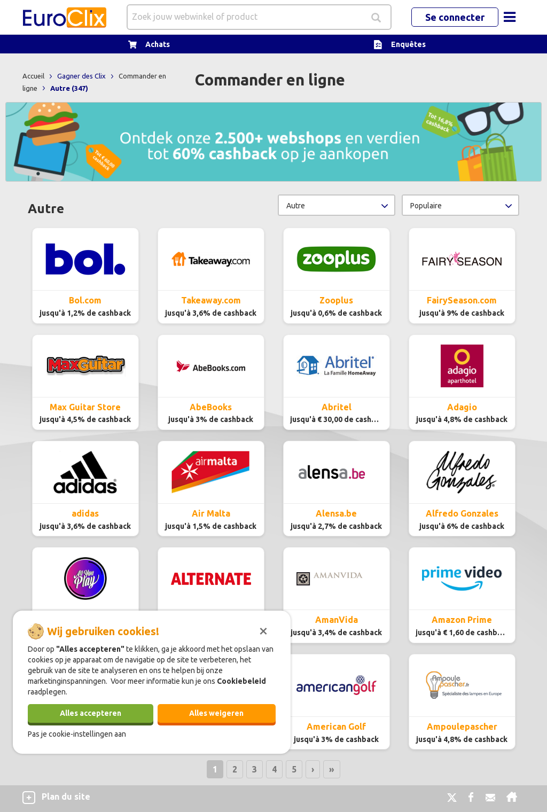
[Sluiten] (263, 629)
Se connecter (455, 17)
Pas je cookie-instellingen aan (77, 734)
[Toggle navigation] (510, 17)
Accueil (34, 76)
